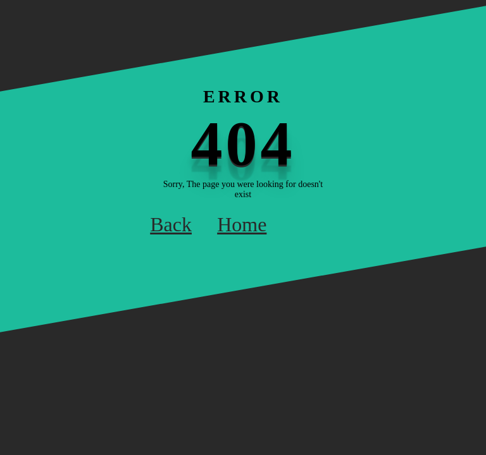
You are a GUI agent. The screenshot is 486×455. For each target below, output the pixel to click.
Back (171, 224)
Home (241, 224)
